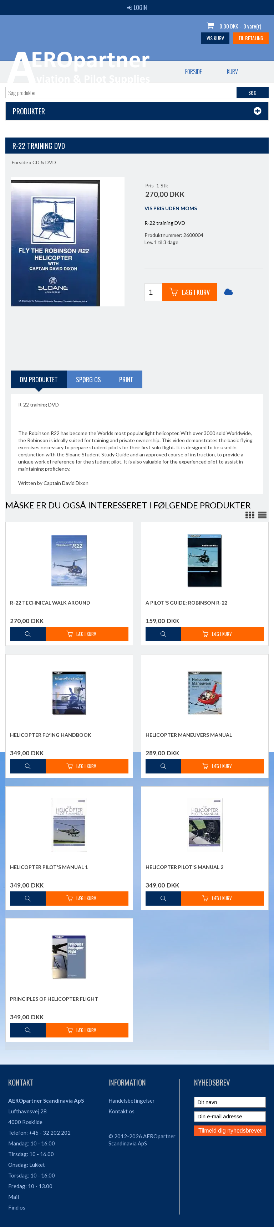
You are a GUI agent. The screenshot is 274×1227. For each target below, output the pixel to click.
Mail (13, 1197)
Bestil (103, 71)
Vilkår (185, 71)
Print (126, 379)
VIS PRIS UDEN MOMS (170, 208)
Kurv (65, 71)
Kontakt (144, 71)
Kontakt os (121, 1111)
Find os (16, 1207)
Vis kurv (215, 38)
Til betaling (250, 38)
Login (137, 7)
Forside (26, 71)
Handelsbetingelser (131, 1100)
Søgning (226, 71)
